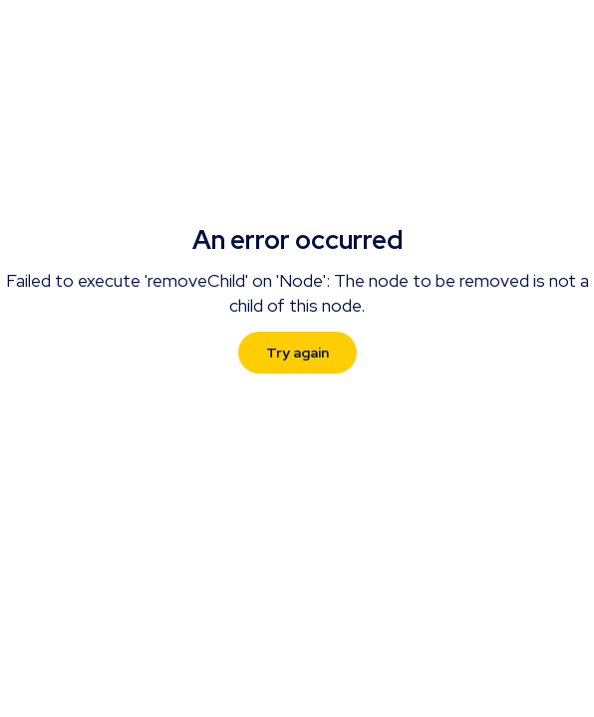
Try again (297, 352)
